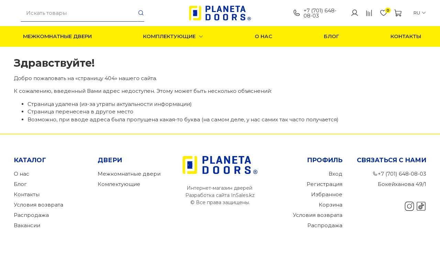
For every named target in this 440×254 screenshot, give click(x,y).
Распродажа (31, 215)
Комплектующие (173, 36)
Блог (331, 36)
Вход (335, 173)
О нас (263, 36)
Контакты (405, 36)
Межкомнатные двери (57, 36)
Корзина (330, 204)
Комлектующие (119, 184)
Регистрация (324, 184)
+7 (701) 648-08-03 (315, 13)
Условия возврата (38, 204)
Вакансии (27, 225)
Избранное (326, 194)
